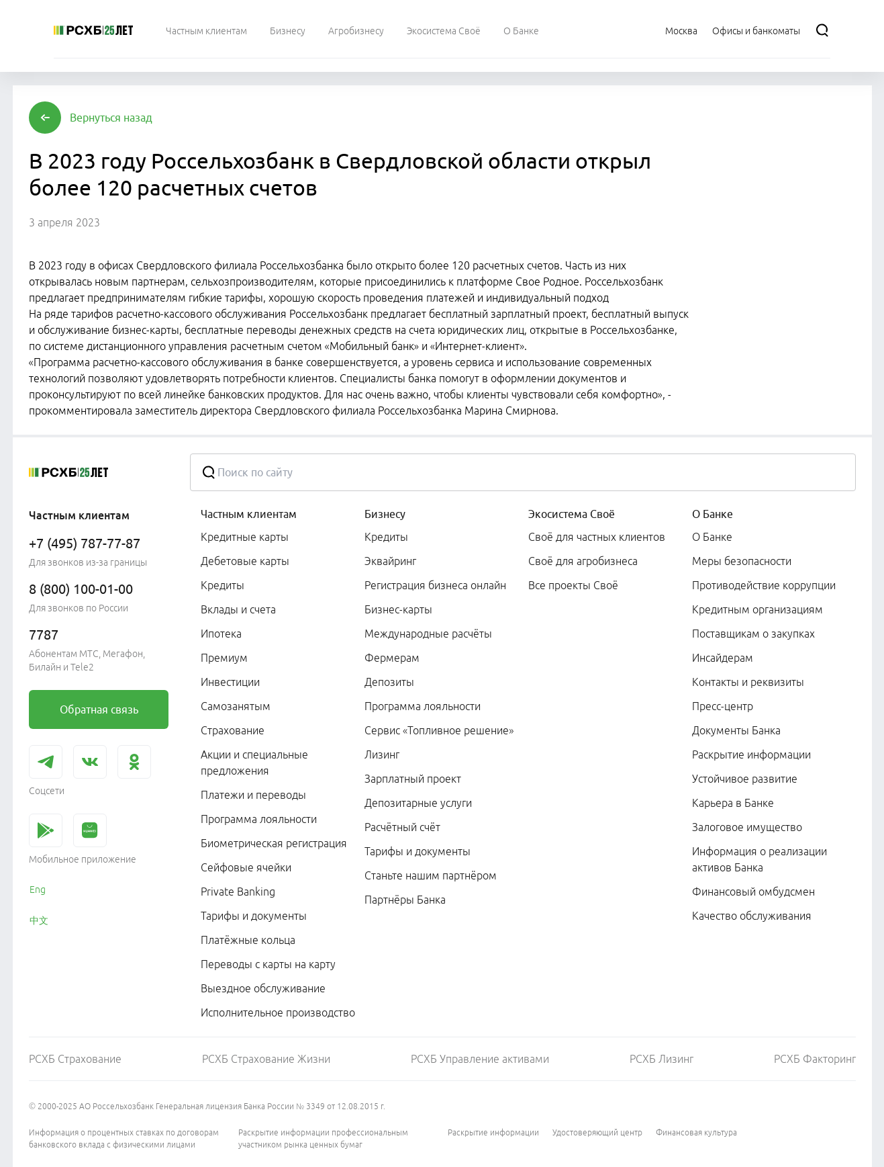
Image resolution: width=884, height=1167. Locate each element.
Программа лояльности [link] (259, 819)
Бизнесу (384, 514)
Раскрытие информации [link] (751, 754)
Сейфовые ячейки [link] (246, 867)
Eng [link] (38, 889)
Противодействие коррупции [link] (764, 585)
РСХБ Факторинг (815, 1059)
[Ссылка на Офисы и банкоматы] (756, 30)
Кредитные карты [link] (245, 537)
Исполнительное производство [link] (278, 1012)
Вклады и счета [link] (238, 609)
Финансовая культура (696, 1132)
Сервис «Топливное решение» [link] (438, 730)
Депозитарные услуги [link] (418, 803)
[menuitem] (206, 30)
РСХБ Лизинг (661, 1059)
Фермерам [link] (392, 658)
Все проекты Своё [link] (573, 585)
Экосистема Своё (571, 514)
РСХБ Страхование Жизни (266, 1059)
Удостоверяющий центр (597, 1132)
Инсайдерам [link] (722, 658)
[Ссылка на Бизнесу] (287, 30)
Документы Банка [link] (736, 730)
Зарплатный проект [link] (412, 779)
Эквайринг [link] (390, 561)
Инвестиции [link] (230, 682)
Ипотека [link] (221, 634)
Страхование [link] (232, 730)
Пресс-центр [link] (722, 706)
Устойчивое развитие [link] (744, 779)
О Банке (712, 514)
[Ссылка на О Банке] (521, 30)
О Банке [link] (712, 537)
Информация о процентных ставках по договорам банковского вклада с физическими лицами (124, 1138)
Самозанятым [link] (236, 706)
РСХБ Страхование (75, 1059)
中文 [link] (39, 920)
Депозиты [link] (389, 682)
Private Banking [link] (238, 891)
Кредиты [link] (222, 585)
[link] (98, 709)
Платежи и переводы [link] (253, 795)
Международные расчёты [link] (428, 634)
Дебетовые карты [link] (245, 561)
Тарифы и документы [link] (254, 916)
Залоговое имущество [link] (747, 827)
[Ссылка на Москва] (681, 30)
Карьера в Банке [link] (733, 803)
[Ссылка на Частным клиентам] (206, 30)
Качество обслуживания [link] (752, 916)
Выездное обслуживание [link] (263, 988)
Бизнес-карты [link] (398, 609)
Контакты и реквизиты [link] (748, 682)
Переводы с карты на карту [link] (268, 964)
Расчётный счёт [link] (402, 827)
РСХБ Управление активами (480, 1059)
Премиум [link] (224, 658)
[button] (111, 117)
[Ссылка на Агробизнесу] (356, 30)
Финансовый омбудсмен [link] (753, 891)
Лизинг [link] (381, 754)
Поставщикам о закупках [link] (753, 634)
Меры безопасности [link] (741, 561)
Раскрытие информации (493, 1132)
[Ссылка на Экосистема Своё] (443, 30)
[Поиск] (822, 30)
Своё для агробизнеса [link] (583, 561)
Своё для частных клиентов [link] (596, 537)
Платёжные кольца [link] (248, 940)
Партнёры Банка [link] (405, 900)
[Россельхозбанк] (93, 30)
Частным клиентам (249, 514)
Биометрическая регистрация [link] (274, 843)
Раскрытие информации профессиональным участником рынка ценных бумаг (323, 1138)
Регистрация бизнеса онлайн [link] (435, 585)
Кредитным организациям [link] (757, 609)
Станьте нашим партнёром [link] (430, 875)
